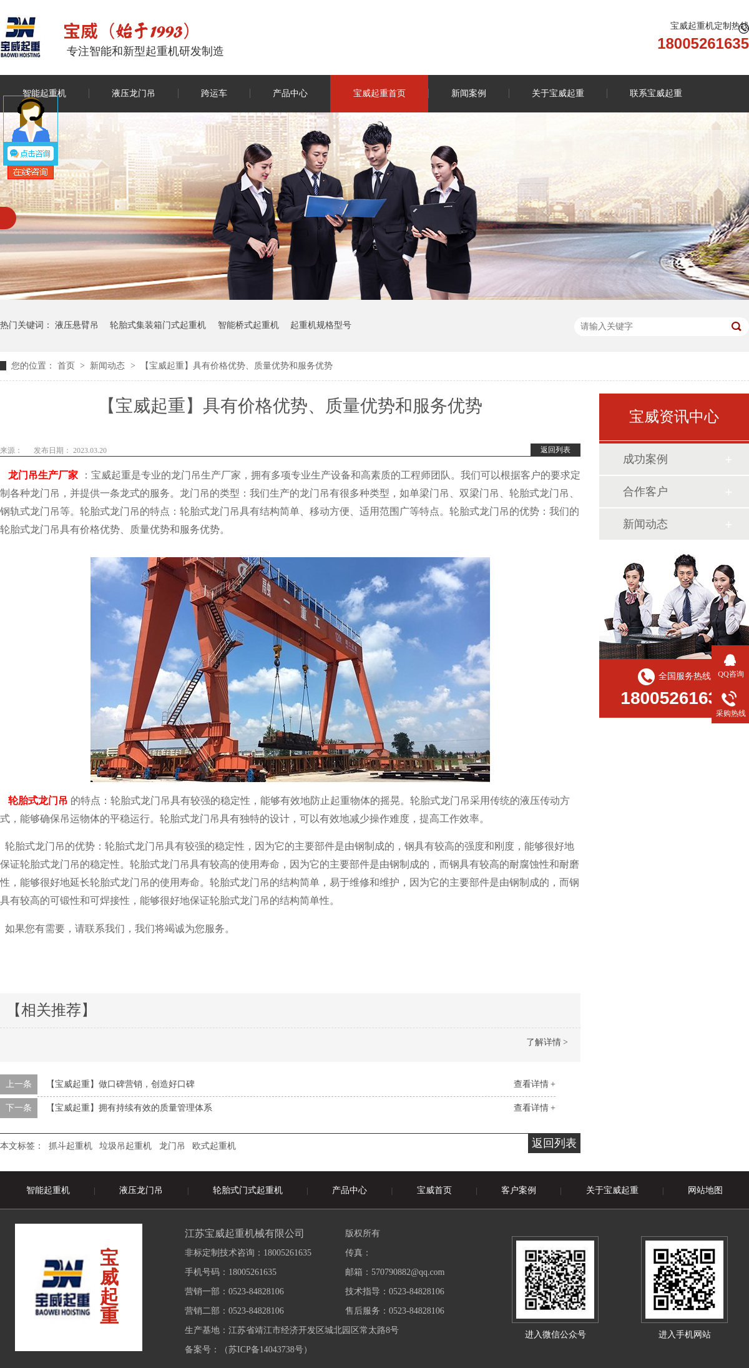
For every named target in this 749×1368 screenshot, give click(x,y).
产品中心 (290, 93)
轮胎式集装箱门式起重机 (158, 325)
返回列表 (555, 449)
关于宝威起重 (558, 93)
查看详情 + (535, 1084)
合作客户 (645, 491)
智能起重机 (48, 1190)
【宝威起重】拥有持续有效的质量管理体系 (129, 1108)
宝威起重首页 (379, 93)
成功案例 (645, 459)
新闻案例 (468, 93)
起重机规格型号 (320, 325)
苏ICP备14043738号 (265, 1349)
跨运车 (214, 93)
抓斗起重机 (70, 1146)
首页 (67, 365)
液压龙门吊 (133, 93)
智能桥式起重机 (248, 325)
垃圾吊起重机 (125, 1146)
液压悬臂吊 (77, 325)
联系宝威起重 (656, 93)
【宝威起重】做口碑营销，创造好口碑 (120, 1084)
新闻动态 (108, 365)
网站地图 (705, 1190)
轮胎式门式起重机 (248, 1190)
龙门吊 (172, 1146)
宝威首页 (434, 1190)
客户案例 (518, 1190)
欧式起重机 (214, 1146)
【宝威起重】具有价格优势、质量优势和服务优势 (236, 365)
